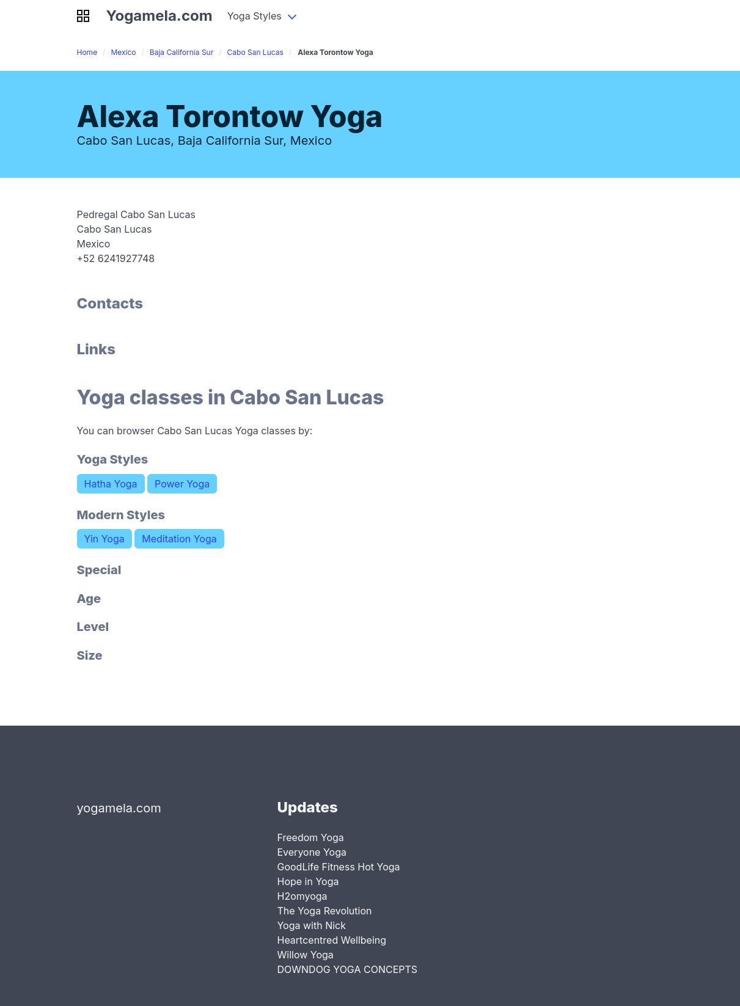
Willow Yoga (305, 955)
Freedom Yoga (310, 837)
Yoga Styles (254, 16)
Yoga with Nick (311, 925)
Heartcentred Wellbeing (331, 940)
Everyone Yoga (311, 852)
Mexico (123, 52)
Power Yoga (182, 484)
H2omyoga (302, 896)
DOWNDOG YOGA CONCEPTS (347, 969)
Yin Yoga (104, 539)
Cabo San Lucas (255, 52)
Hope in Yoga (308, 881)
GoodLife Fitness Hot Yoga (338, 867)
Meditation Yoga (179, 539)
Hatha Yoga (110, 484)
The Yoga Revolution (324, 911)
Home (87, 52)
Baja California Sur (181, 52)
